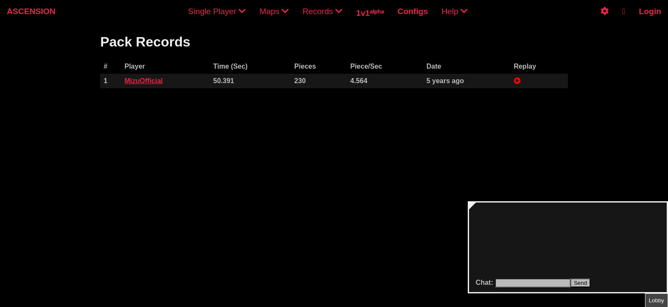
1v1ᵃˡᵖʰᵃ (370, 13)
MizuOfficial (143, 80)
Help (454, 11)
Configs (412, 11)
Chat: (485, 282)
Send (580, 283)
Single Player (217, 11)
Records (322, 11)
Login (650, 11)
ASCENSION (31, 11)
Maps (274, 11)
